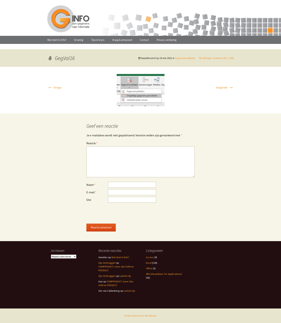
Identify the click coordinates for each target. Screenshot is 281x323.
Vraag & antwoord (122, 40)
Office (149, 268)
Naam (91, 184)
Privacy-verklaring (167, 40)
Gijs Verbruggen (107, 262)
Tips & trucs (97, 40)
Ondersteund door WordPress (140, 315)
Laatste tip (125, 275)
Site (88, 200)
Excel (148, 262)
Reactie (91, 143)
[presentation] (113, 213)
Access (150, 257)
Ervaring (78, 40)
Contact (144, 40)
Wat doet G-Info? (56, 40)
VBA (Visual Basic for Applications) (164, 274)
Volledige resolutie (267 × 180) (218, 58)
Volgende (225, 87)
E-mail (91, 192)
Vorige (54, 87)
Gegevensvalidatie (185, 58)
